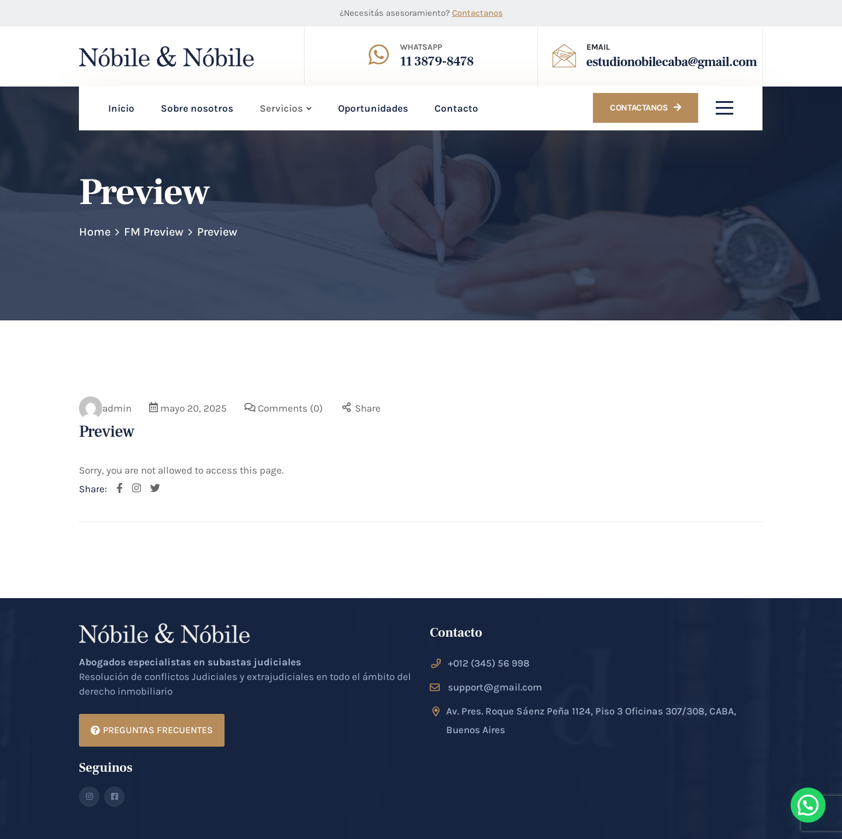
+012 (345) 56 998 (489, 663)
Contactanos (477, 13)
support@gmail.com (495, 687)
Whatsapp (421, 47)
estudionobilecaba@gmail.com (671, 62)
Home (95, 232)
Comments (290, 408)
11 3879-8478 (437, 61)
